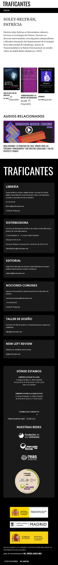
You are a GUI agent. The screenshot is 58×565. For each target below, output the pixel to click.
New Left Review (19, 344)
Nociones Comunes (21, 285)
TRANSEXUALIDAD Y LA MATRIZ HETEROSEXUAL (29, 96)
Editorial (13, 260)
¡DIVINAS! (41, 96)
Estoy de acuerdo (11, 561)
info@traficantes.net (29, 414)
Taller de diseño (19, 319)
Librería (12, 186)
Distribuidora (17, 222)
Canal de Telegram (13, 211)
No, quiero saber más (33, 553)
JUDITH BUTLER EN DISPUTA (9, 94)
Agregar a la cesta (11, 97)
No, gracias (24, 561)
